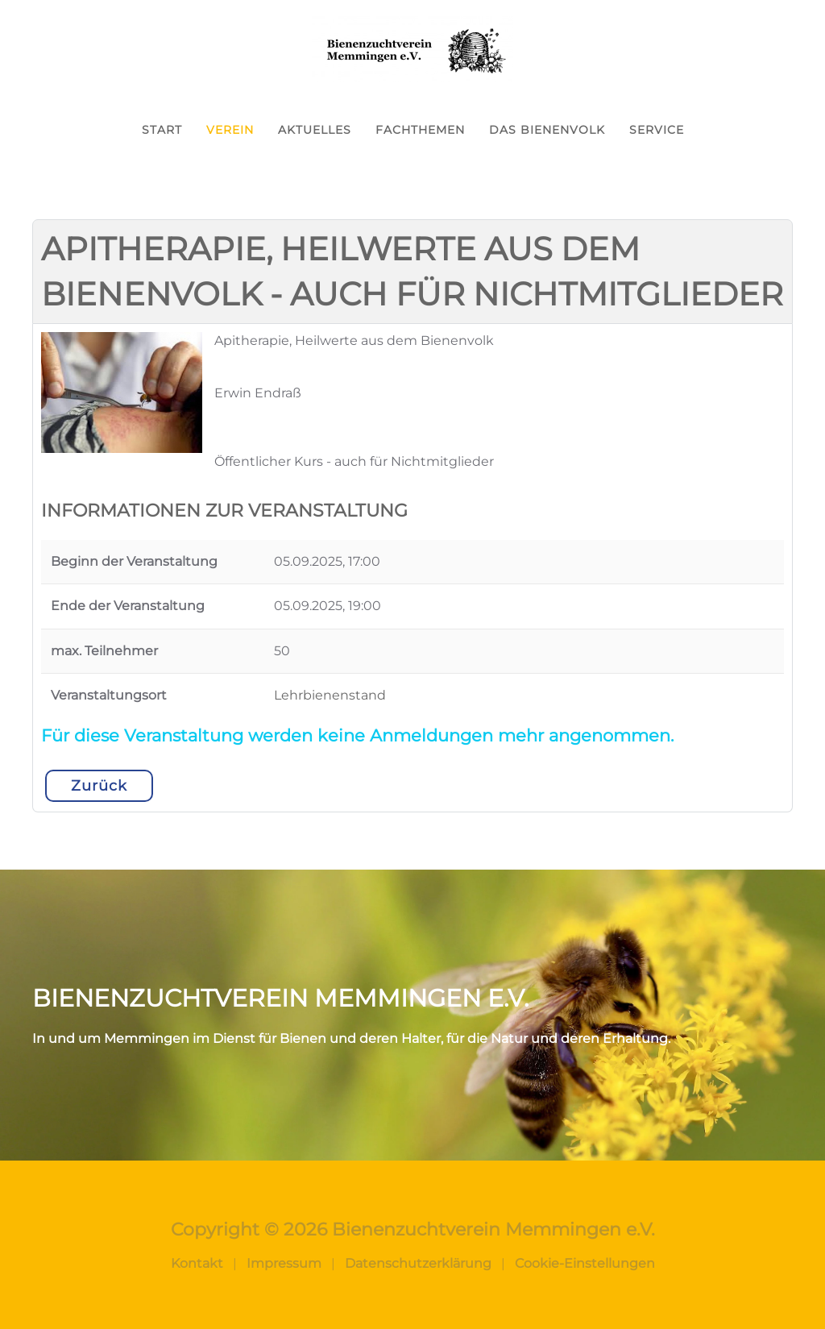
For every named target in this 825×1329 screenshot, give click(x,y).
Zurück (99, 786)
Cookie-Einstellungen (585, 1263)
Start (162, 130)
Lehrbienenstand (330, 695)
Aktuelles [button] (314, 130)
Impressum (284, 1263)
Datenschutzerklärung (418, 1263)
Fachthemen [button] (420, 130)
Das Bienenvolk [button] (547, 130)
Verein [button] (230, 130)
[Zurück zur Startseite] (412, 49)
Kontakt (197, 1263)
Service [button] (656, 130)
